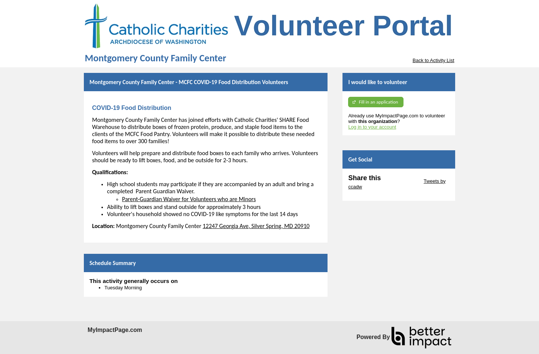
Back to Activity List (433, 60)
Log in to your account (372, 127)
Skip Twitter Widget (401, 181)
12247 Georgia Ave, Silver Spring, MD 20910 (255, 226)
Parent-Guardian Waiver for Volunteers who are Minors (189, 199)
